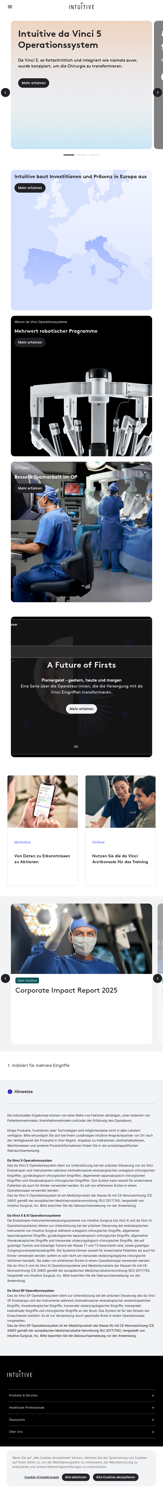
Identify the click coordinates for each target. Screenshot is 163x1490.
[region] (81, 1468)
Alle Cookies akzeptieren (115, 1477)
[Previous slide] (5, 92)
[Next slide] (157, 92)
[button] (81, 1396)
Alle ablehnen (76, 1477)
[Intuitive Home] (81, 6)
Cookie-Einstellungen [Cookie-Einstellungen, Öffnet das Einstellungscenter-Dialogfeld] (41, 1477)
